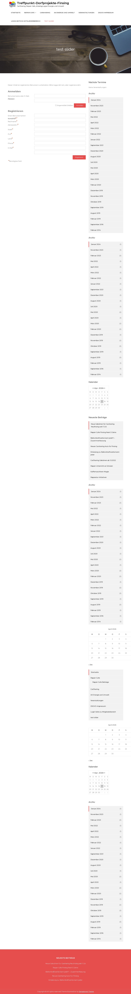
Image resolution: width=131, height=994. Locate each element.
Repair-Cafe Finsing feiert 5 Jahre (103, 432)
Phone (11, 143)
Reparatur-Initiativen (99, 477)
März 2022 (95, 128)
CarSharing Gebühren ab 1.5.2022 (103, 460)
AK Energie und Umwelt (64, 13)
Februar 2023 (96, 111)
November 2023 (97, 106)
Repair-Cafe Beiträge (100, 682)
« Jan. (91, 665)
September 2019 (97, 207)
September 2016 (97, 224)
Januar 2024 (96, 100)
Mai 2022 (94, 117)
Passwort (11, 98)
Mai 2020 (94, 168)
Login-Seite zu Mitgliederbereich (25, 21)
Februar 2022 (96, 134)
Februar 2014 (96, 230)
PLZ (10, 134)
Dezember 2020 (97, 151)
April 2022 (94, 123)
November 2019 (97, 196)
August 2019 (95, 213)
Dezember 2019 (97, 190)
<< (93, 388)
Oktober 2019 (96, 202)
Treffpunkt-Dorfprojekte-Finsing (43, 3)
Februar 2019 (96, 219)
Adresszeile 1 (13, 124)
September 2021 (97, 145)
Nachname (12, 121)
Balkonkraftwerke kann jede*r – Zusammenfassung (65, 972)
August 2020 (96, 157)
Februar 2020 (96, 185)
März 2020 (95, 179)
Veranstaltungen (86, 13)
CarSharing (45, 13)
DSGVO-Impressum (106, 13)
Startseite (15, 13)
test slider (49, 21)
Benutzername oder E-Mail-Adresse (19, 95)
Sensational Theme (86, 991)
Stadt (10, 129)
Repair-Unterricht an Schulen (102, 466)
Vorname (12, 118)
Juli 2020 (94, 162)
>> (104, 388)
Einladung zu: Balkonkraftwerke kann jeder (65, 980)
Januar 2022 (95, 140)
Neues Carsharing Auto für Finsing (104, 446)
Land (10, 138)
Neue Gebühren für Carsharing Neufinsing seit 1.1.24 (65, 963)
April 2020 (95, 174)
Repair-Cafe (29, 13)
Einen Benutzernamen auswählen (17, 115)
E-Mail (10, 147)
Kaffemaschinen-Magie (100, 472)
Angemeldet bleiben (65, 105)
